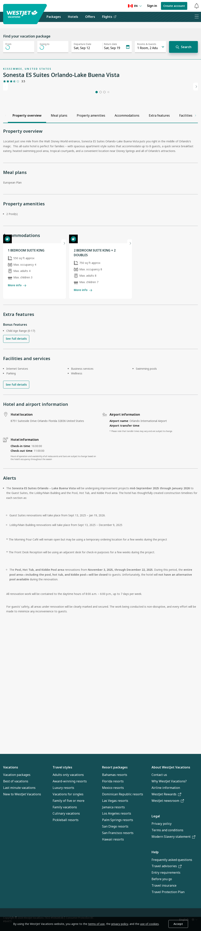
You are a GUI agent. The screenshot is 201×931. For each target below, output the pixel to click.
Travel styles (62, 767)
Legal (156, 816)
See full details (16, 452)
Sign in (152, 6)
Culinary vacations (66, 813)
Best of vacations (15, 781)
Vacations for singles (68, 794)
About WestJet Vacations (171, 767)
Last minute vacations (19, 788)
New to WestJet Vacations (22, 794)
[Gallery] (17, 160)
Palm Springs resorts (117, 820)
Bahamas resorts (114, 775)
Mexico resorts (113, 788)
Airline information (166, 788)
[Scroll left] (5, 193)
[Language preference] (135, 6)
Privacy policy (162, 824)
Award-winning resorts (70, 781)
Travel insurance (164, 885)
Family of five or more (68, 800)
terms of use (96, 924)
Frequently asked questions (172, 860)
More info (17, 398)
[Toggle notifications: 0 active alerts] (196, 6)
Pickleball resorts (66, 820)
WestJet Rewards (166, 794)
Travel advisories (167, 866)
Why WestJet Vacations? (169, 781)
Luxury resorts (63, 788)
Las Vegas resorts (115, 800)
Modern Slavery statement (173, 836)
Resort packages (115, 767)
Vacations (10, 767)
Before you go (162, 879)
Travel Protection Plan (168, 892)
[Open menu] (196, 17)
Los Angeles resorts (116, 813)
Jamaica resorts (113, 807)
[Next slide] (195, 125)
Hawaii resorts (113, 839)
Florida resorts (113, 781)
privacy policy (119, 924)
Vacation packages (16, 775)
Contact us (159, 775)
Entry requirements (166, 873)
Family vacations (65, 807)
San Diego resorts (115, 826)
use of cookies (149, 924)
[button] (96, 170)
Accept (178, 924)
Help (155, 852)
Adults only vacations (68, 775)
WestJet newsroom (168, 800)
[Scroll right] (195, 193)
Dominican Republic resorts (122, 794)
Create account (174, 6)
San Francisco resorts (117, 833)
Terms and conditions (167, 830)
